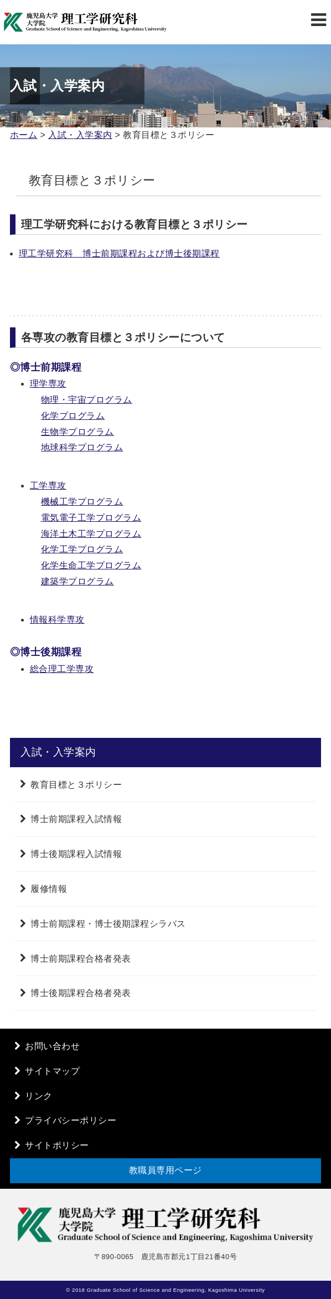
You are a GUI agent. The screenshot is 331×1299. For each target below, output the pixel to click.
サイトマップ (52, 1071)
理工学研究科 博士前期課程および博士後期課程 (119, 253)
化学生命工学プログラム (91, 565)
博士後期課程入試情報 (76, 854)
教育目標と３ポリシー (76, 784)
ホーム (24, 135)
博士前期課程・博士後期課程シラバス (108, 923)
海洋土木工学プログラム (91, 533)
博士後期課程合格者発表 (80, 993)
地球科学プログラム (82, 447)
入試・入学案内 (80, 135)
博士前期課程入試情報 (76, 819)
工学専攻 (48, 485)
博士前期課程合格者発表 (80, 958)
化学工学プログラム (82, 549)
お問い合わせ (52, 1046)
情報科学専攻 (57, 619)
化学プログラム (73, 415)
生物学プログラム (77, 432)
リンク (39, 1096)
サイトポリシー (57, 1145)
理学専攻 (48, 383)
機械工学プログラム (82, 501)
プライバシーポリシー (70, 1120)
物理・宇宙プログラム (86, 399)
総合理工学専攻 (62, 669)
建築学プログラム (77, 581)
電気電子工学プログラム (91, 517)
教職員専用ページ (165, 1170)
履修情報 (48, 889)
